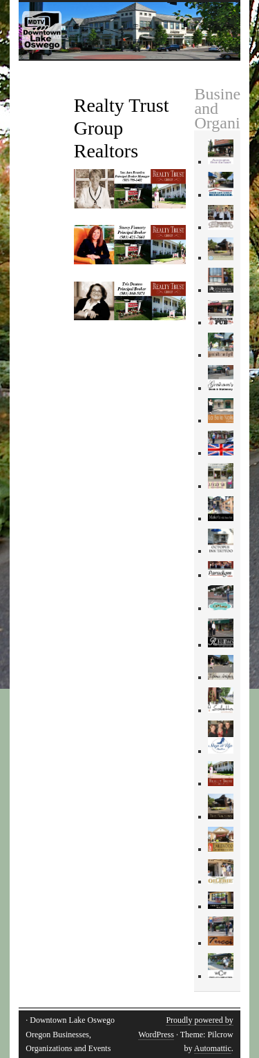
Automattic (212, 1048)
